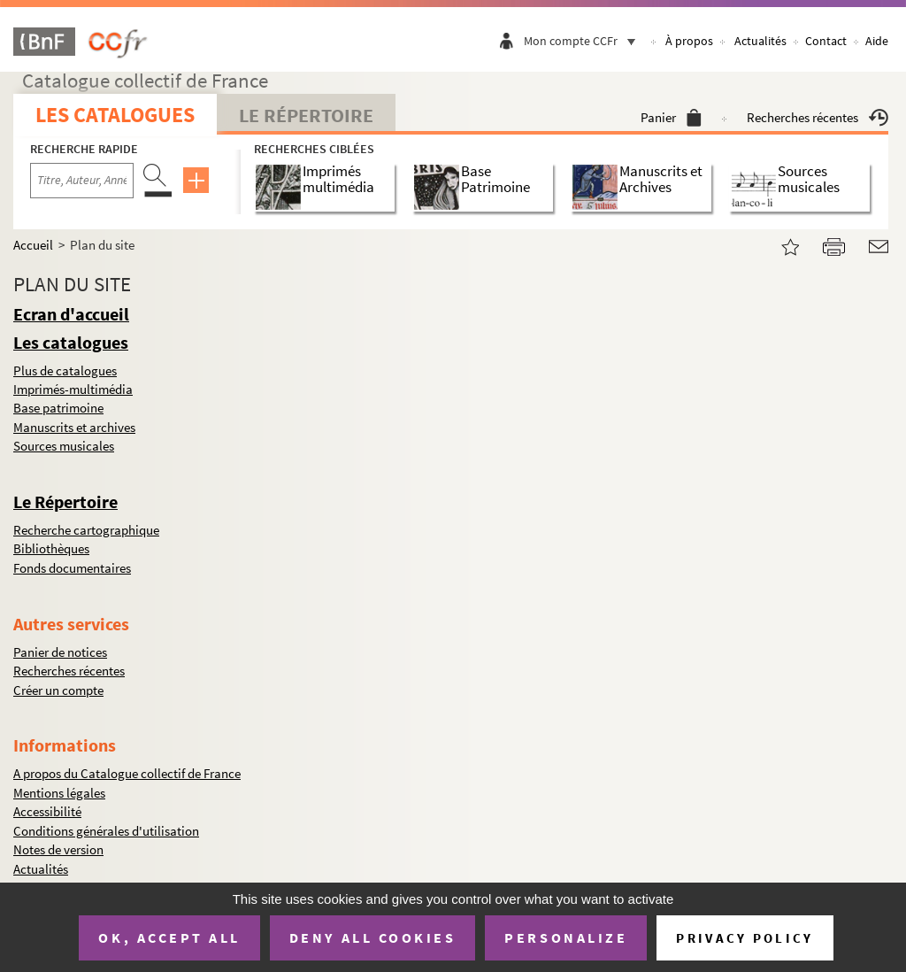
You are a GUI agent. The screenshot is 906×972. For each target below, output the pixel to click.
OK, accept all (169, 937)
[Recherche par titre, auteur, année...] (82, 180)
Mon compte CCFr (584, 41)
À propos (689, 41)
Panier (671, 117)
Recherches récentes (817, 117)
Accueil (33, 244)
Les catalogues (115, 114)
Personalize (565, 937)
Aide (876, 41)
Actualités (760, 41)
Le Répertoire (306, 115)
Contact (826, 41)
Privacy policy (744, 938)
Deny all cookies (372, 937)
